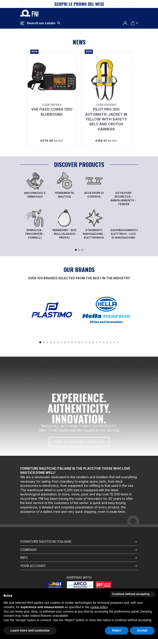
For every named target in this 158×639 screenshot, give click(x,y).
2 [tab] (79, 250)
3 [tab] (82, 250)
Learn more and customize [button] (30, 630)
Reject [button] (116, 630)
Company (28, 550)
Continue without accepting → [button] (132, 594)
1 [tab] (76, 250)
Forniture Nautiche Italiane (46, 541)
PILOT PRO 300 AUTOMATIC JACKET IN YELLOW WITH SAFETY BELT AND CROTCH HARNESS (106, 119)
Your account (33, 566)
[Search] (41, 23)
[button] (40, 342)
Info (24, 557)
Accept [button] (142, 630)
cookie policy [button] (99, 607)
